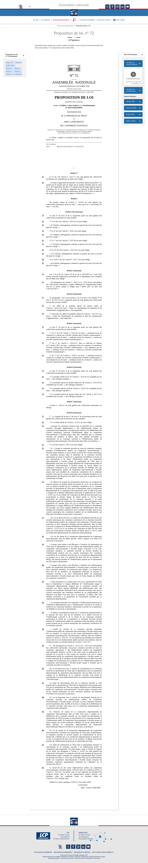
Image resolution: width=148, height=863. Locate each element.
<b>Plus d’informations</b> (133, 54)
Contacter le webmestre (81, 856)
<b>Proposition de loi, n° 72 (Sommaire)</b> (14, 55)
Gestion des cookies (99, 856)
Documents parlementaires (65, 26)
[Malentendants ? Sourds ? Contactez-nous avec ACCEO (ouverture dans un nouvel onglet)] (60, 846)
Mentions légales (47, 856)
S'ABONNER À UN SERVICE (81, 852)
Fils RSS (91, 856)
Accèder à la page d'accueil (74, 12)
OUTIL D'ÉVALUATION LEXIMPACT (102, 852)
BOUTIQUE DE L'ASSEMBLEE (42, 852)
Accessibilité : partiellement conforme (63, 856)
